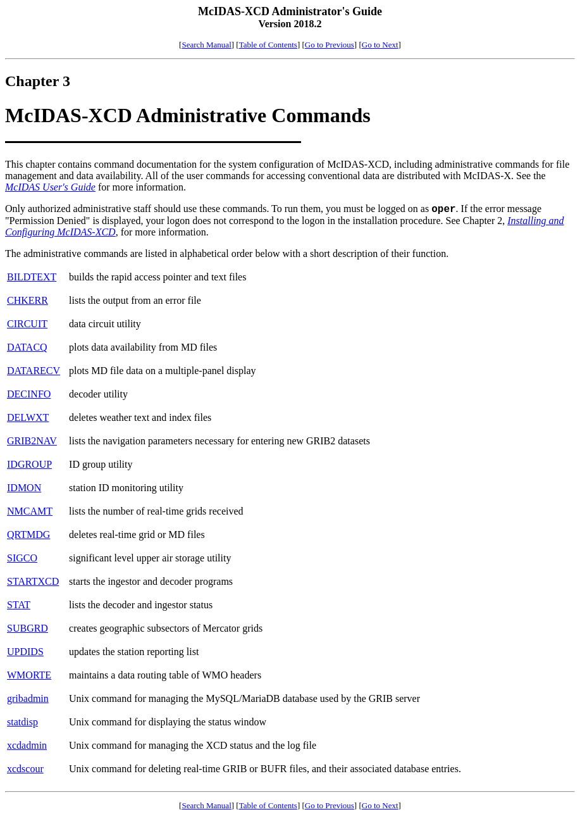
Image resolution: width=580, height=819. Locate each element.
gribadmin (28, 698)
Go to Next (380, 44)
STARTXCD (33, 581)
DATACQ (27, 347)
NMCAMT (29, 511)
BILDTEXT (31, 277)
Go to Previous (329, 44)
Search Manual (206, 44)
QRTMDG (28, 534)
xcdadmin (27, 745)
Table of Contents (268, 44)
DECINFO (29, 394)
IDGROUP (29, 464)
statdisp (22, 721)
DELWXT (28, 417)
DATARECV (33, 370)
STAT (18, 604)
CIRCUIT (27, 323)
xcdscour (25, 768)
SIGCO (22, 558)
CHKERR (27, 300)
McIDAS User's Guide (50, 187)
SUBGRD (27, 628)
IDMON (24, 487)
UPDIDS (25, 651)
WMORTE (29, 675)
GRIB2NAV (32, 440)
